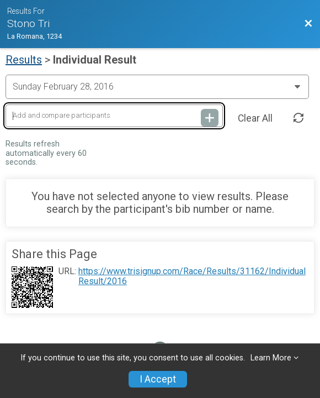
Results (24, 59)
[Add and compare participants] (114, 115)
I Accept (158, 379)
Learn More (270, 358)
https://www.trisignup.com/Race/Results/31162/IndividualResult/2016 (192, 276)
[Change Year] (157, 87)
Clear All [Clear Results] (255, 118)
